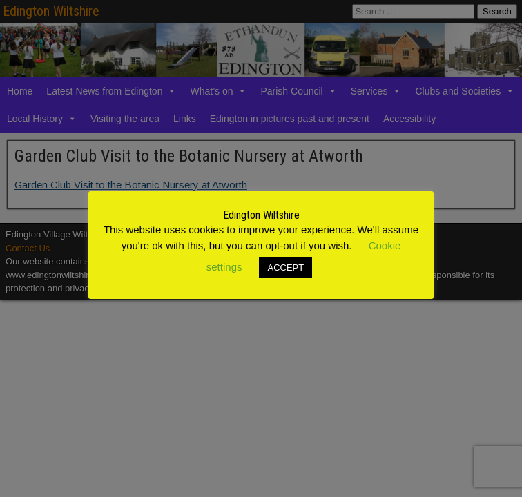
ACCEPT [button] (285, 267)
